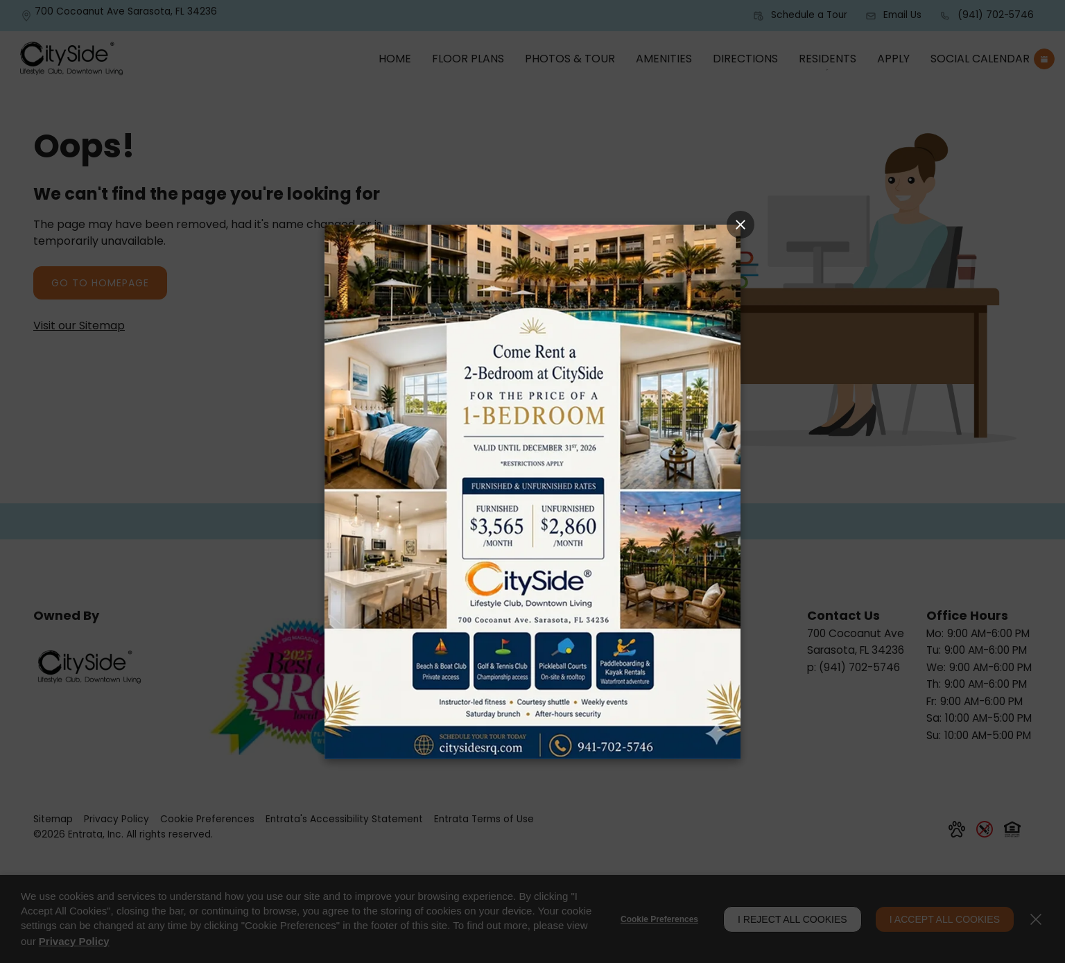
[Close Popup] (740, 224)
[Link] (532, 491)
